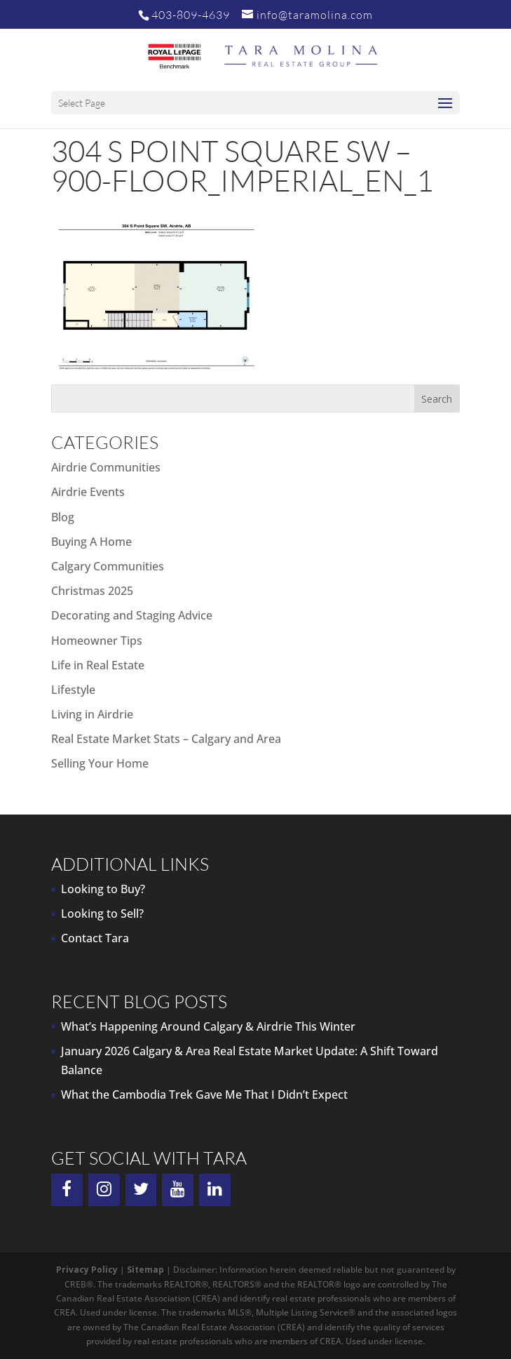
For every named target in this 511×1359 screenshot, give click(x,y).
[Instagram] (104, 1190)
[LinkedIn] (215, 1190)
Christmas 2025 (92, 590)
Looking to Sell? (102, 913)
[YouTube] (177, 1190)
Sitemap (145, 1270)
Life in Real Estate (97, 665)
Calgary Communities (107, 566)
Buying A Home (91, 541)
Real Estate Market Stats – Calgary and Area (166, 739)
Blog (62, 517)
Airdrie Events (88, 492)
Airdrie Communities (106, 467)
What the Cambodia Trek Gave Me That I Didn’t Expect (204, 1094)
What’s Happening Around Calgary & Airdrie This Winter (208, 1026)
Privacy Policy (87, 1270)
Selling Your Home (100, 763)
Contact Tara (95, 938)
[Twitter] (141, 1190)
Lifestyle (73, 689)
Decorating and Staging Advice (131, 615)
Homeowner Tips (96, 640)
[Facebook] (67, 1190)
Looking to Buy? (103, 889)
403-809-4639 (190, 15)
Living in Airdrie (92, 714)
